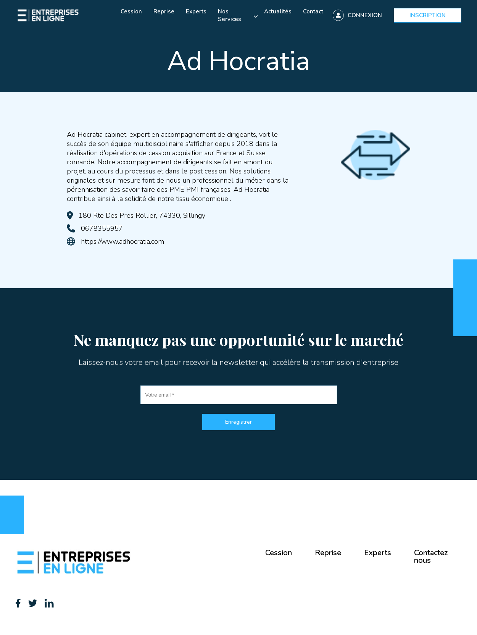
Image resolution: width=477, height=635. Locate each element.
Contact (313, 11)
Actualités (278, 11)
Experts (196, 11)
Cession (131, 11)
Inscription (427, 15)
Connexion (365, 15)
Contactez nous (431, 556)
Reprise (163, 11)
